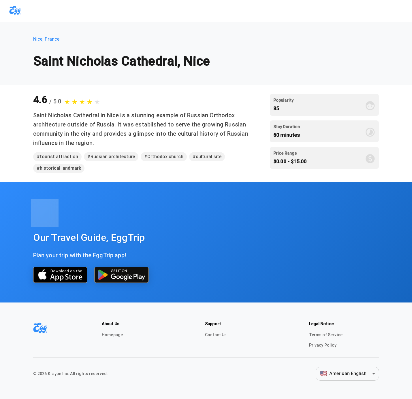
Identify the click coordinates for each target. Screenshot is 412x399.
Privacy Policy (322, 345)
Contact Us (216, 334)
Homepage (112, 334)
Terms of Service (326, 334)
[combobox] (347, 373)
